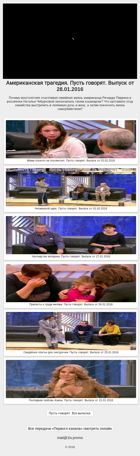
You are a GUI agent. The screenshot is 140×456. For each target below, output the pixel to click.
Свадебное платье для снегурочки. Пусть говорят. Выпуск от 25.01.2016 (71, 351)
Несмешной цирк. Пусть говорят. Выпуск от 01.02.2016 (71, 207)
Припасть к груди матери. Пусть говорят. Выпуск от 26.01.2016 (71, 303)
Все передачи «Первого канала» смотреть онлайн (70, 428)
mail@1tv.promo (70, 438)
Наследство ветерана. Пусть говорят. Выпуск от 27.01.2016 (71, 255)
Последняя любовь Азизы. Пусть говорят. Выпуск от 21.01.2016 (71, 399)
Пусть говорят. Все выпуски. (70, 413)
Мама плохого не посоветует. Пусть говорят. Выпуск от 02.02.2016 (71, 159)
